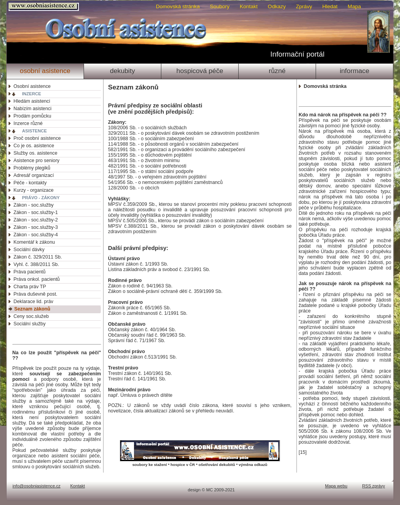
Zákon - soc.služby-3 (36, 227)
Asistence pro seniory (37, 160)
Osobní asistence (45, 71)
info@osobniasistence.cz (36, 486)
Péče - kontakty (30, 183)
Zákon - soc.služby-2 (36, 220)
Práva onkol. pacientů (37, 279)
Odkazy (277, 6)
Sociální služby (30, 324)
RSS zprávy (373, 486)
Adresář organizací (34, 175)
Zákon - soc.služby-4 (36, 234)
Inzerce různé (28, 123)
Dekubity (122, 71)
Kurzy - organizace (34, 190)
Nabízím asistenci (33, 108)
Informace (355, 71)
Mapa (354, 6)
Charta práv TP (30, 286)
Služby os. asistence (35, 153)
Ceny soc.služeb (31, 316)
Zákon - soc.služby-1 (36, 212)
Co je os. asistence (34, 145)
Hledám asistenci (32, 101)
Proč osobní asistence (37, 138)
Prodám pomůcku (33, 116)
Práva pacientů (30, 272)
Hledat (330, 6)
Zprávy (304, 6)
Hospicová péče (200, 71)
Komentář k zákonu (34, 242)
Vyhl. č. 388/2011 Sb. (36, 264)
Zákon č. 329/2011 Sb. (38, 257)
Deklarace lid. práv (34, 301)
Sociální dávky (29, 249)
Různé (277, 71)
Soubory (219, 6)
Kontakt (249, 6)
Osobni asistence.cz (45, 7)
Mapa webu (336, 486)
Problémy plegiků (32, 168)
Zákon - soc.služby (34, 205)
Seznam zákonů (32, 309)
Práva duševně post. (35, 294)
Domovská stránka (178, 6)
